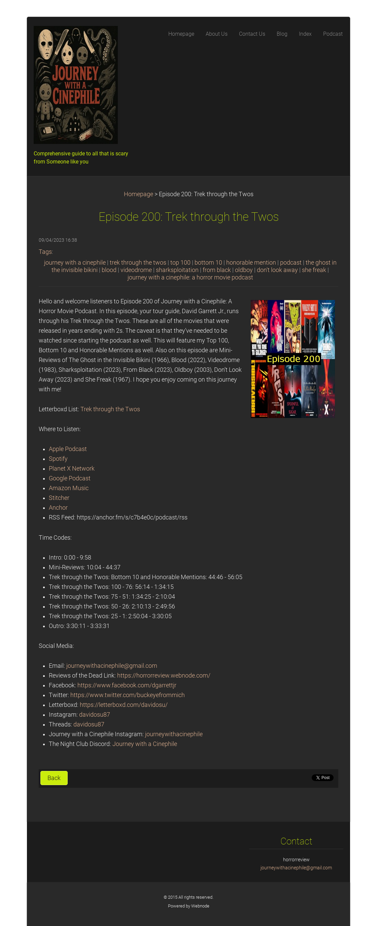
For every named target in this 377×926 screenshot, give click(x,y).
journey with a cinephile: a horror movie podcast (190, 277)
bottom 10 (208, 262)
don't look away (277, 270)
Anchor (58, 507)
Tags (45, 251)
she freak (314, 270)
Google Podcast (70, 478)
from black (217, 270)
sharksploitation (177, 270)
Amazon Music (69, 488)
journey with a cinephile (75, 262)
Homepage (138, 194)
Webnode (200, 905)
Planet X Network (72, 468)
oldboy (244, 270)
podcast (291, 262)
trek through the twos (138, 262)
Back (54, 778)
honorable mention (251, 262)
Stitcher (59, 498)
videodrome (136, 270)
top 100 (180, 262)
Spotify (58, 458)
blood (109, 270)
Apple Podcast (68, 449)
